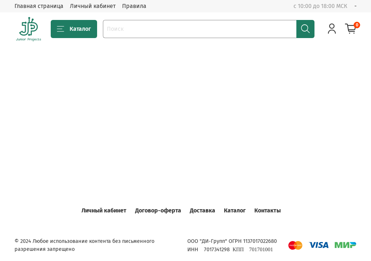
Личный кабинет (93, 6)
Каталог (74, 29)
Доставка (202, 210)
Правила (134, 6)
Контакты (267, 210)
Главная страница (38, 6)
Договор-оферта (158, 210)
